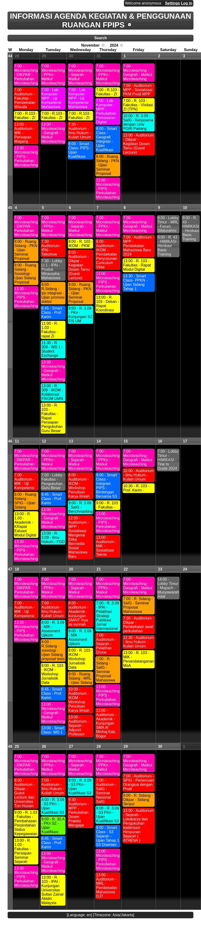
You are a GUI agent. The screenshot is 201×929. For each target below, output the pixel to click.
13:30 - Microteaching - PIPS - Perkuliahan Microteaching (26, 156)
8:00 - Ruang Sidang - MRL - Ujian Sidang (80, 678)
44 (10, 56)
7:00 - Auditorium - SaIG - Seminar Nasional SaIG (106, 791)
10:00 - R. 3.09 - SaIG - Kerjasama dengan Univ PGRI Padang (138, 122)
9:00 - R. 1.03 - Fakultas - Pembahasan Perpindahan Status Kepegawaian (25, 823)
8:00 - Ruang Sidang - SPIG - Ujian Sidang (25, 500)
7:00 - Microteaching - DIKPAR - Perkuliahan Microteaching (26, 74)
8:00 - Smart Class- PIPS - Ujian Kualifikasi (79, 150)
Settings (172, 3)
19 (44, 569)
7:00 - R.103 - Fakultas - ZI (26, 115)
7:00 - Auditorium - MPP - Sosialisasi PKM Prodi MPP (138, 90)
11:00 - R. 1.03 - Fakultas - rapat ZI (49, 329)
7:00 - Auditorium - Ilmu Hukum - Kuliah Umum (52, 609)
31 (98, 56)
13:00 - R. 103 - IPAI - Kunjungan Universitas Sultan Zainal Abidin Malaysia (52, 890)
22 (126, 569)
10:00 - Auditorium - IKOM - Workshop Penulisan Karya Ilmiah (78, 699)
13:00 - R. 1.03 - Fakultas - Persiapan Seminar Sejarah (22, 851)
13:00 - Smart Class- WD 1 (52, 730)
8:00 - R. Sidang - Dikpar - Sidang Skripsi (138, 799)
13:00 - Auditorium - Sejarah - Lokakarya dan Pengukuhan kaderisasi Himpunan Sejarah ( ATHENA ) (138, 825)
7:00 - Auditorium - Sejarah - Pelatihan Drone (106, 643)
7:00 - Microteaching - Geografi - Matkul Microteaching (137, 72)
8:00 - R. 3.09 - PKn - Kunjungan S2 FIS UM (80, 314)
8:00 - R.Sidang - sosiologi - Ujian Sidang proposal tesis (53, 650)
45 (10, 208)
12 (44, 441)
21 (98, 569)
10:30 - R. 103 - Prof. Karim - (136, 488)
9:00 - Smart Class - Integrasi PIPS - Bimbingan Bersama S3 (106, 485)
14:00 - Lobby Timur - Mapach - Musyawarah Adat (168, 587)
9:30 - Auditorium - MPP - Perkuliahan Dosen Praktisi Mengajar (78, 812)
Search (100, 38)
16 (160, 441)
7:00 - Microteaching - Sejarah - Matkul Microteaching (80, 74)
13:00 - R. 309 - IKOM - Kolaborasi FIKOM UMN (52, 392)
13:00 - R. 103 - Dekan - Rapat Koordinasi (107, 303)
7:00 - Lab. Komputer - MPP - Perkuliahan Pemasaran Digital (106, 111)
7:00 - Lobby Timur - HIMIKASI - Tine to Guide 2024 (168, 459)
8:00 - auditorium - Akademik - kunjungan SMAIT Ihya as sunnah (78, 613)
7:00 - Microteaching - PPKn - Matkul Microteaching (53, 74)
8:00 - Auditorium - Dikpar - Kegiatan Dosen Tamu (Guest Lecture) (79, 265)
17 (185, 441)
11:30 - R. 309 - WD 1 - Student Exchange (52, 349)
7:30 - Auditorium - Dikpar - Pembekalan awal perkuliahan (138, 624)
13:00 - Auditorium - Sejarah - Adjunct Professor (78, 725)
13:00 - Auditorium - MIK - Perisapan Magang (24, 132)
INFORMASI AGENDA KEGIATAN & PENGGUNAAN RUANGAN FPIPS (100, 20)
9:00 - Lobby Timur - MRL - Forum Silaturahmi (168, 224)
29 (44, 56)
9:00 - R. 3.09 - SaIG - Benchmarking (80, 507)
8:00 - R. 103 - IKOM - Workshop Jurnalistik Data (52, 674)
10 (185, 208)
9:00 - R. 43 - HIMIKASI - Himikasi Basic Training (168, 245)
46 (10, 441)
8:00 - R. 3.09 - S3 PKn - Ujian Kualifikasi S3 (52, 806)
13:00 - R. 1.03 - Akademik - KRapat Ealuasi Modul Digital (25, 524)
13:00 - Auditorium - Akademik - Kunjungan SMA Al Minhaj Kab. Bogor (106, 723)
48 (10, 746)
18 (17, 569)
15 (126, 441)
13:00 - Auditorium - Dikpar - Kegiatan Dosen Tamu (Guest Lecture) (138, 143)
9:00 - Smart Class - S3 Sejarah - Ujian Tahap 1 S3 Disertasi (107, 836)
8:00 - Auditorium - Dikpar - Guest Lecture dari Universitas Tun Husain (24, 793)
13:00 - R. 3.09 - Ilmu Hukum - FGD (53, 537)
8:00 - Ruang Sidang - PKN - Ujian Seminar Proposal (107, 165)
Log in (186, 3)
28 (17, 56)
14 (98, 441)
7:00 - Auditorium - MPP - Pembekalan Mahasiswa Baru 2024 (138, 245)
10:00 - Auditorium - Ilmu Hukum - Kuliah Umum (138, 475)
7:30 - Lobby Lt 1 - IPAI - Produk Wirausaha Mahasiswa (51, 269)
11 (17, 441)
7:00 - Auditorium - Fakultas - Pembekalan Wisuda (24, 98)
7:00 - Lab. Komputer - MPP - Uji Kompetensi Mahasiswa (51, 98)
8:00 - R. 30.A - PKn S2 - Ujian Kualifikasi (53, 825)
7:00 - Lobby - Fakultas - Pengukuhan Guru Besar (53, 481)
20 (71, 569)
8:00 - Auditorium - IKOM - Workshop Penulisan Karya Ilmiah (78, 485)
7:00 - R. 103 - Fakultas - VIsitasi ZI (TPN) (138, 105)
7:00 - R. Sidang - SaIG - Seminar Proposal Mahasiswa (105, 669)
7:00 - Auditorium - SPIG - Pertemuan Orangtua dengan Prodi (138, 782)
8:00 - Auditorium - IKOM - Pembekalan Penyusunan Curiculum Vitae (106, 254)
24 (185, 569)
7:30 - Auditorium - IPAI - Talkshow (51, 247)
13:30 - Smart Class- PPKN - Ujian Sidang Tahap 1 (135, 282)
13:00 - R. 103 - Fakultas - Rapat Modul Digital (137, 265)
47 (10, 569)
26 (44, 746)
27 (71, 746)
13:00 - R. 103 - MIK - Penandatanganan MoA (138, 659)
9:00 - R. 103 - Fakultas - (107, 505)
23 (160, 569)
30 (71, 56)
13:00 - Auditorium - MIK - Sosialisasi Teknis (106, 546)
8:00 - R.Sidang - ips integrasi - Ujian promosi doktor (52, 293)
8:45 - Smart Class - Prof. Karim (51, 312)
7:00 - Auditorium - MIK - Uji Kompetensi (24, 481)
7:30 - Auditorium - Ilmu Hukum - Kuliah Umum (79, 130)
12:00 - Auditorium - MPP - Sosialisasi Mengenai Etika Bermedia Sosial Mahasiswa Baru (78, 537)
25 (17, 746)
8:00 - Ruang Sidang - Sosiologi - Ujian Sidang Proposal (25, 273)
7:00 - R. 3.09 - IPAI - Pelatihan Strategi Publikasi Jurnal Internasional (107, 616)
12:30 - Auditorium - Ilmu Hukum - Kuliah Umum (138, 642)
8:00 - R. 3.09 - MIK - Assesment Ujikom (52, 628)
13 (71, 441)
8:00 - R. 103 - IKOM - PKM (80, 243)
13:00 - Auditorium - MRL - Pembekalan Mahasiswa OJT (106, 885)
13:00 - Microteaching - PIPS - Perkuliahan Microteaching (108, 188)
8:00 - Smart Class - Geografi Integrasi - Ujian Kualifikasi (106, 139)
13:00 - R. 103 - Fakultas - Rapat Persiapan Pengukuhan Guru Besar (52, 418)
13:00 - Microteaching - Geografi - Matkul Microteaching (53, 132)
